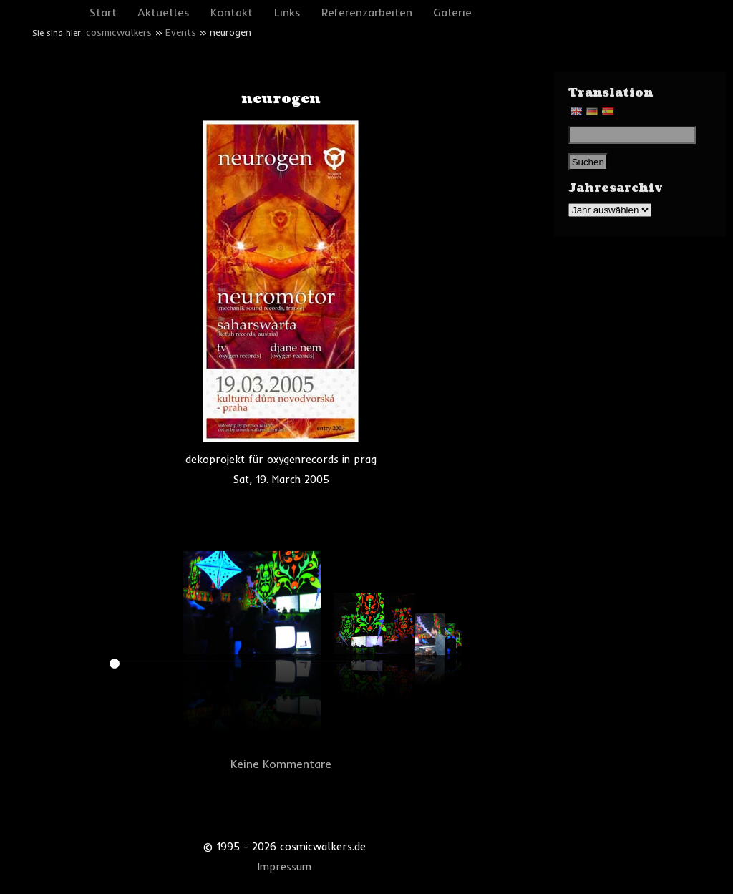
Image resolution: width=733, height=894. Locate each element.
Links (287, 12)
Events (180, 32)
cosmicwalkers (119, 32)
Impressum (284, 866)
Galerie (452, 12)
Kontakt (231, 12)
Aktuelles (163, 12)
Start (103, 12)
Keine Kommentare (280, 764)
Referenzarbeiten (366, 12)
